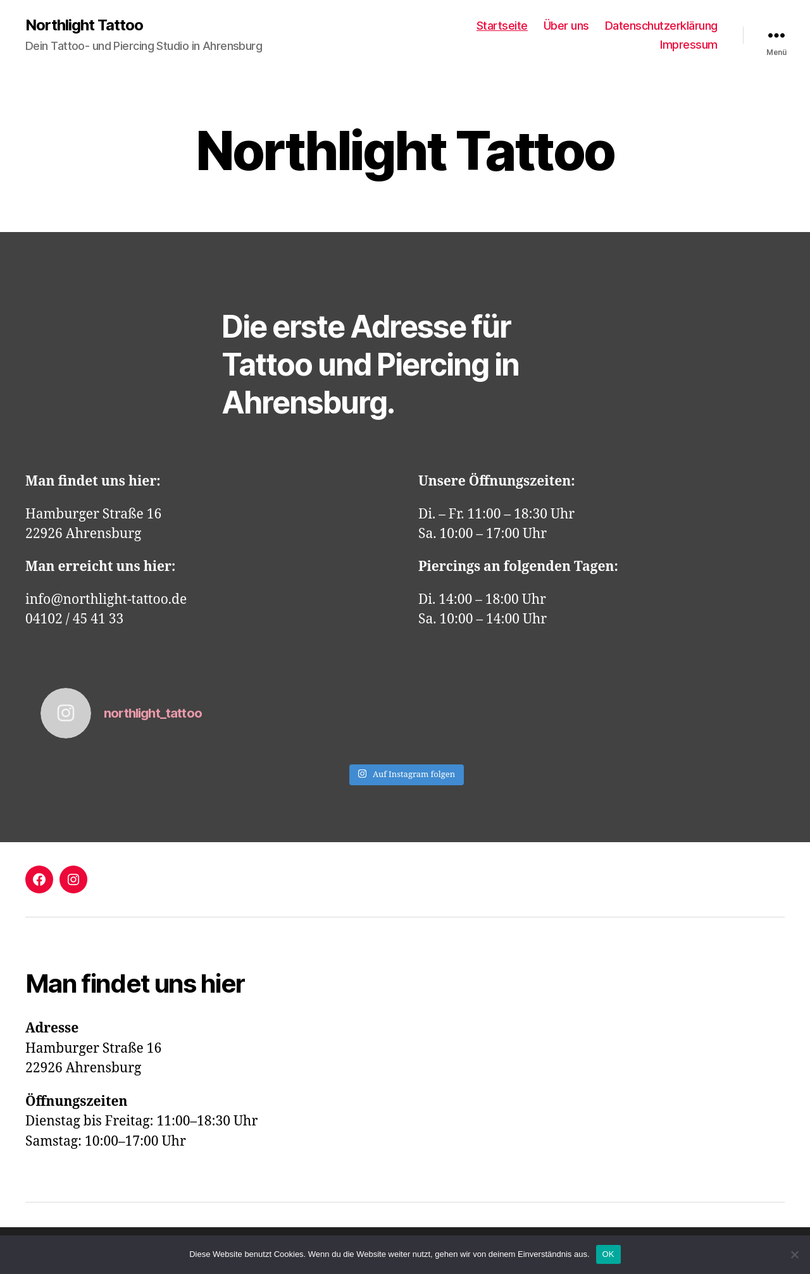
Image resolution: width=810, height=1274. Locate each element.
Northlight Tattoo (84, 25)
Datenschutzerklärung (661, 25)
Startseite (502, 25)
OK (608, 1254)
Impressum (689, 44)
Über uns (566, 25)
